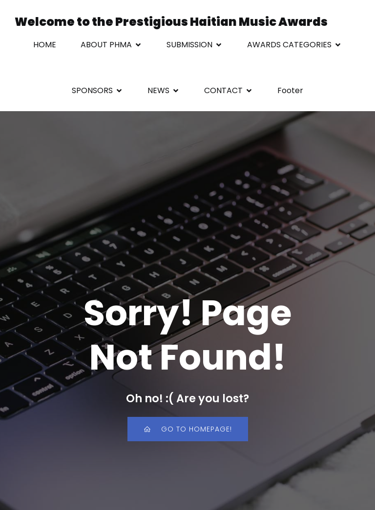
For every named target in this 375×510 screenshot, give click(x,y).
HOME (44, 44)
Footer (290, 90)
